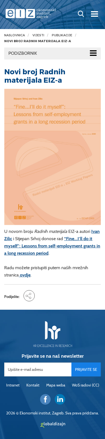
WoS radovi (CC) (85, 385)
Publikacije (62, 35)
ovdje (25, 275)
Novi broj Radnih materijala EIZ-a (37, 41)
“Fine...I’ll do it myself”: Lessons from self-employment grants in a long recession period (52, 246)
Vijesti (38, 35)
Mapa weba (55, 385)
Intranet (13, 385)
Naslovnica (14, 35)
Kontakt (32, 385)
